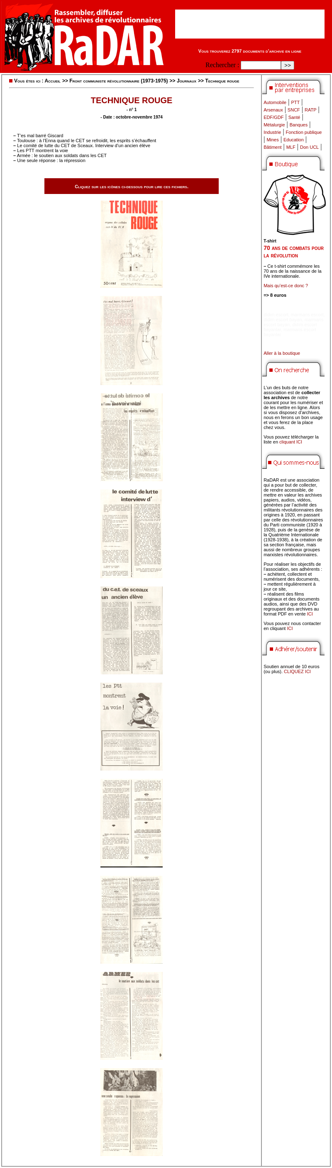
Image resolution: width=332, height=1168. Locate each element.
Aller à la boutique (282, 353)
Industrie (272, 132)
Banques (299, 124)
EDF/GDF (273, 117)
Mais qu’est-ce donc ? (286, 285)
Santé (294, 117)
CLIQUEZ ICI (297, 671)
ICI (310, 613)
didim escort (276, 314)
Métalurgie (274, 124)
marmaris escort (307, 314)
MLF (290, 147)
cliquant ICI (290, 441)
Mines (272, 139)
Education (293, 139)
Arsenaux (273, 109)
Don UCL (309, 147)
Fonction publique (304, 132)
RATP (311, 109)
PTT (295, 102)
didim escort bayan (283, 319)
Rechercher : (222, 64)
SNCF (294, 109)
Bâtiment (272, 147)
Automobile (275, 102)
